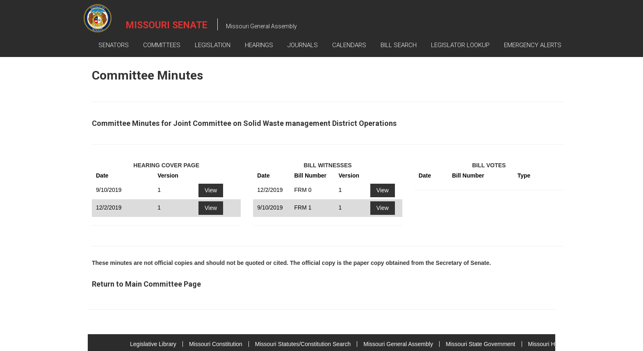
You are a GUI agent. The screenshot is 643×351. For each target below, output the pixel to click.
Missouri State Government (480, 344)
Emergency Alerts (532, 45)
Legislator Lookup (460, 45)
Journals (302, 45)
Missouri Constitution (215, 344)
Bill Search (399, 45)
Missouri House (548, 344)
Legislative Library (153, 344)
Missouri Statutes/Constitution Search (303, 344)
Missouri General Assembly (398, 344)
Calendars (349, 45)
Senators (113, 45)
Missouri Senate (166, 25)
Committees (161, 45)
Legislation (212, 45)
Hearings (259, 45)
